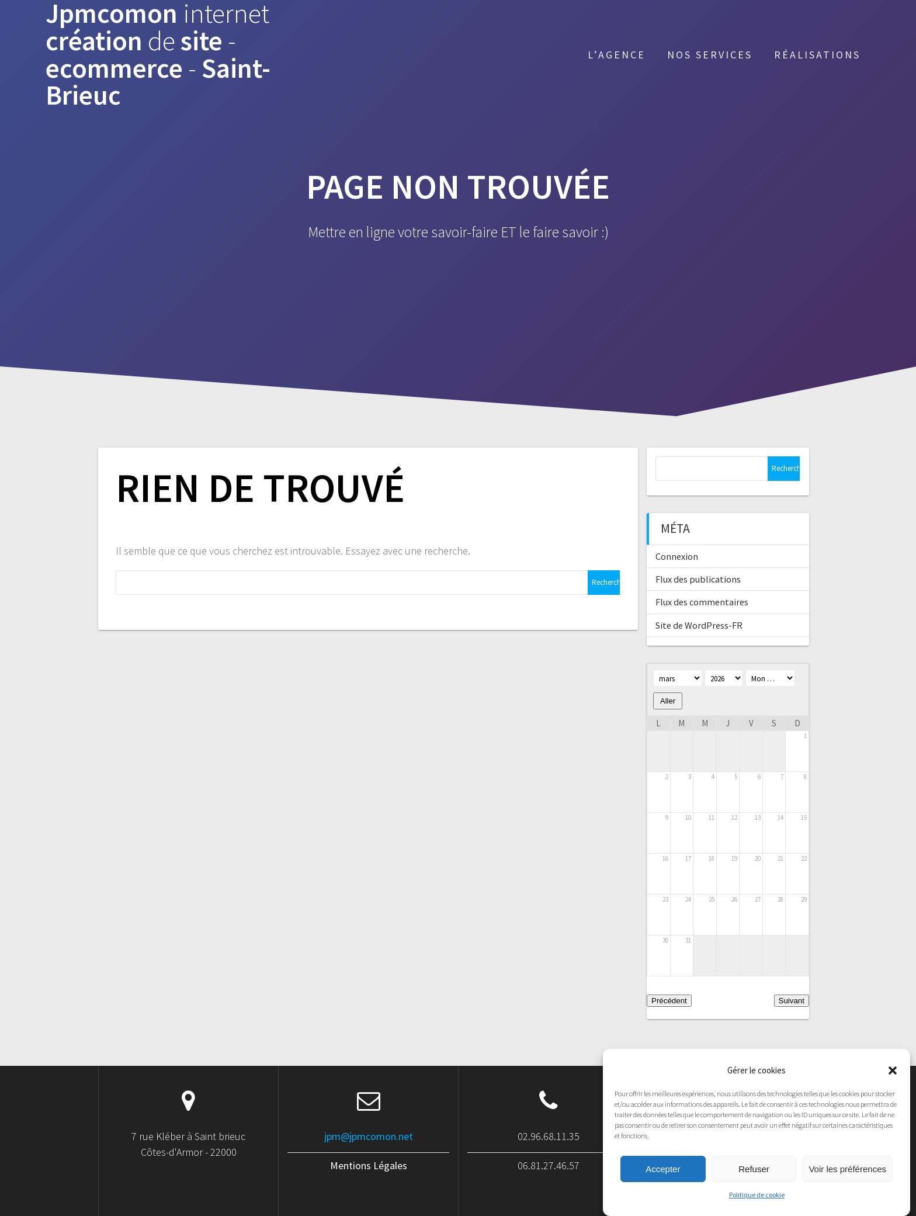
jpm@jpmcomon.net (368, 1136)
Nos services (709, 54)
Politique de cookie (757, 1207)
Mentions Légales (368, 1165)
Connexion (676, 556)
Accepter (663, 1181)
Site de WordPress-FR (698, 625)
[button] (892, 1082)
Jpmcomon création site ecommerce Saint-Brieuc (158, 54)
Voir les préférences (847, 1181)
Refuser (753, 1181)
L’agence (617, 54)
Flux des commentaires (701, 602)
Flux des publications (698, 579)
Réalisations (817, 54)
